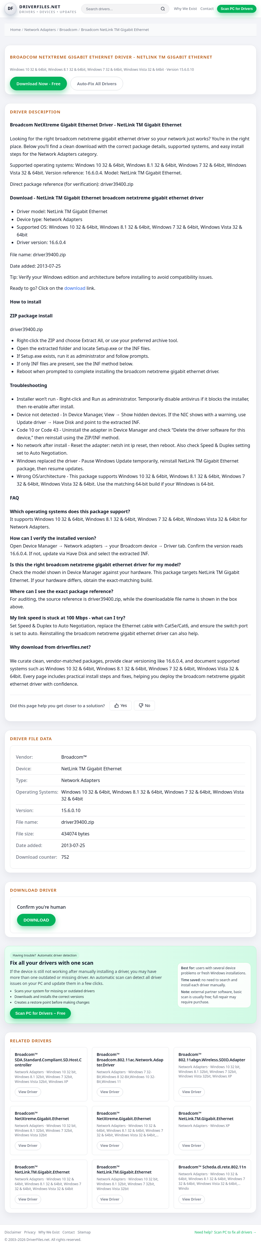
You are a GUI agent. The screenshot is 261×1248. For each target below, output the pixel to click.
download (74, 288)
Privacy (29, 1232)
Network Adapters (40, 29)
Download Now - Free (38, 83)
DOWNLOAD (36, 920)
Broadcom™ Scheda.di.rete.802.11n (212, 1167)
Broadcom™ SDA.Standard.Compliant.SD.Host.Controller (48, 1059)
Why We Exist (185, 8)
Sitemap (84, 1232)
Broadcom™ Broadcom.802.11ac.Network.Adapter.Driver (130, 1059)
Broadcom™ (74, 757)
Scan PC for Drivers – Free (40, 1013)
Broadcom (68, 29)
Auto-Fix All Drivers (96, 83)
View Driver (27, 1091)
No (144, 705)
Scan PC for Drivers (237, 9)
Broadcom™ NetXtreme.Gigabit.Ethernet (42, 1115)
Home (15, 29)
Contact (207, 8)
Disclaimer (13, 1232)
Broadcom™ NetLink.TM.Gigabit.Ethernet (205, 1115)
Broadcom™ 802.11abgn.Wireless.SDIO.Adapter (211, 1057)
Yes (120, 705)
